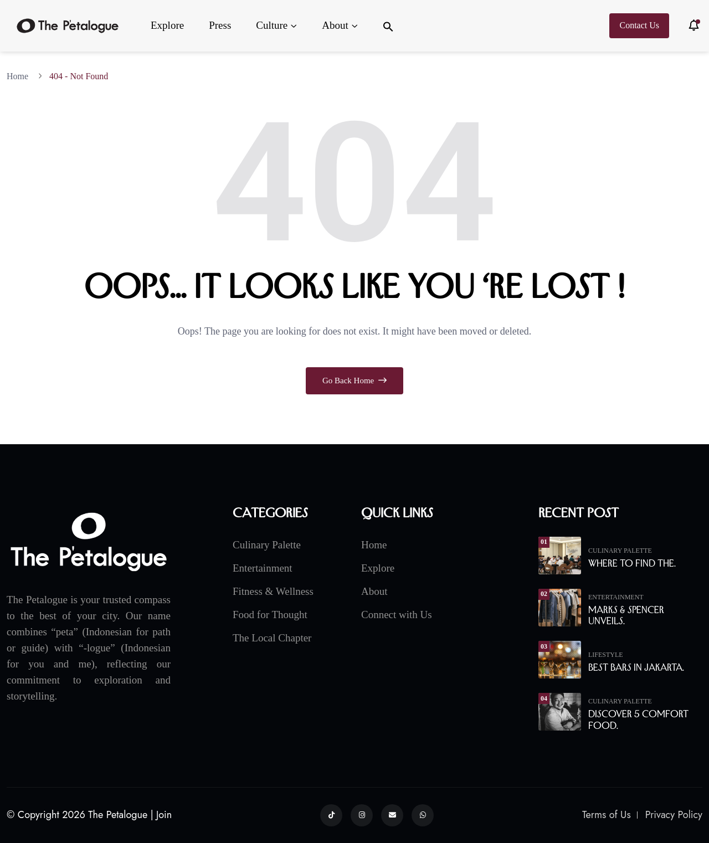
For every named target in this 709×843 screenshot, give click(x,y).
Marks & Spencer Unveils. (626, 615)
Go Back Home (354, 380)
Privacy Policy (673, 815)
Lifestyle (605, 654)
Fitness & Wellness (273, 591)
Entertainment (262, 568)
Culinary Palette (267, 545)
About (335, 25)
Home (20, 76)
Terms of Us (606, 815)
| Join (161, 815)
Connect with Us (396, 614)
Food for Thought (270, 614)
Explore (167, 25)
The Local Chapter (272, 638)
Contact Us (639, 25)
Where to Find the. (632, 563)
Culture (271, 25)
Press (220, 25)
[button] (388, 26)
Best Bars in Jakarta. (636, 667)
